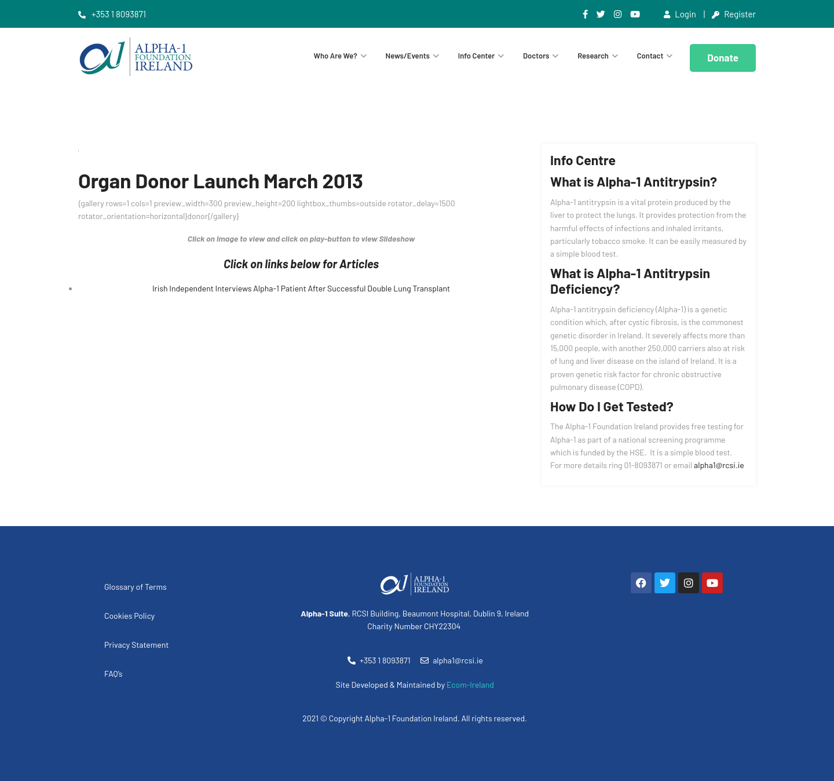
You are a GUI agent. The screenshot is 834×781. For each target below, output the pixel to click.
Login (680, 14)
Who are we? (335, 55)
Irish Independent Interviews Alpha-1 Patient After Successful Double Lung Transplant (301, 288)
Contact (650, 55)
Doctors (536, 55)
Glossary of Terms (135, 587)
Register (734, 14)
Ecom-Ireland (470, 684)
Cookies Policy (129, 616)
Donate (722, 57)
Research (593, 55)
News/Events (408, 55)
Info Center (476, 55)
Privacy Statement (136, 644)
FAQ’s (113, 673)
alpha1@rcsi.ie (719, 465)
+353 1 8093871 (112, 14)
